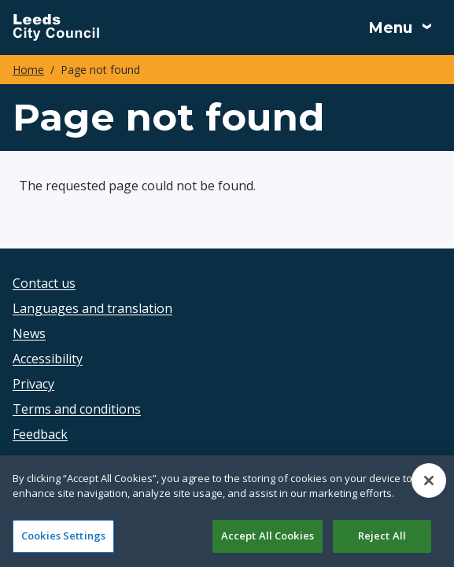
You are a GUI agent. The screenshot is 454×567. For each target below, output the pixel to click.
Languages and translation (92, 308)
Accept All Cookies (267, 539)
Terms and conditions (77, 409)
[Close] (429, 483)
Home (28, 69)
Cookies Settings (63, 539)
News (29, 333)
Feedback (40, 434)
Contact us (44, 283)
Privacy (33, 383)
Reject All (382, 539)
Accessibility (48, 358)
